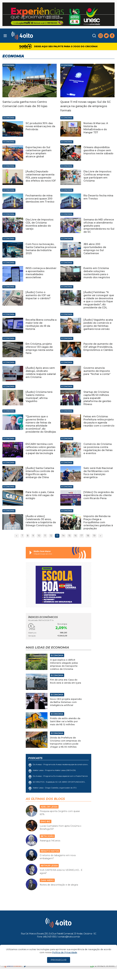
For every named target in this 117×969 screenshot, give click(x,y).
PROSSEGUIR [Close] (58, 959)
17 (81, 535)
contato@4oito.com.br (69, 936)
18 (88, 535)
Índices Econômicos (43, 617)
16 (75, 535)
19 (94, 535)
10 (39, 535)
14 (63, 535)
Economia (8, 65)
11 (45, 535)
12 (51, 535)
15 (69, 535)
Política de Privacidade (64, 952)
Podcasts (35, 758)
